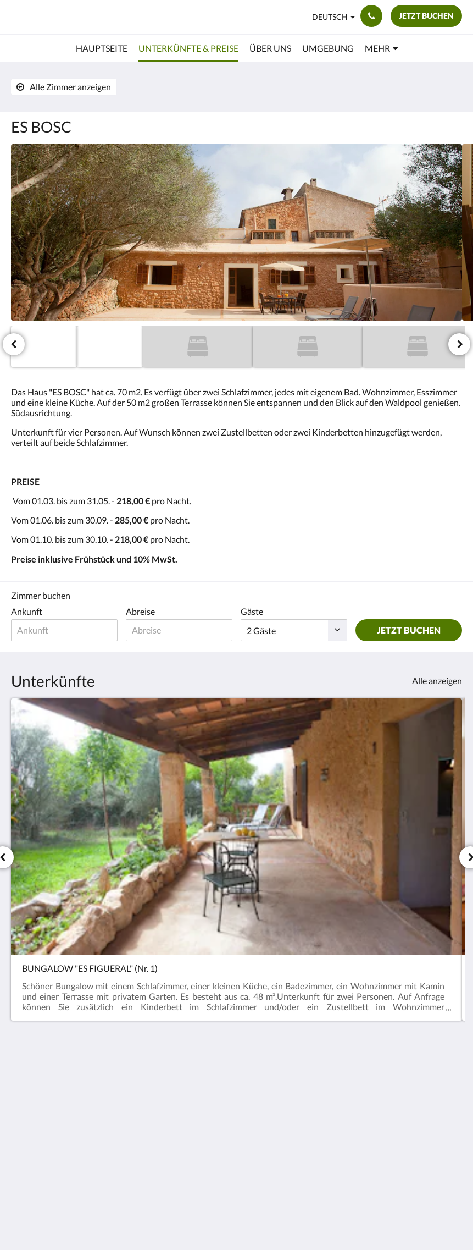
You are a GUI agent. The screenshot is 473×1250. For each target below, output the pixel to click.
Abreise (140, 611)
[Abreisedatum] (179, 630)
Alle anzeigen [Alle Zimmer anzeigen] (437, 680)
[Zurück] (14, 344)
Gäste (252, 611)
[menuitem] (101, 48)
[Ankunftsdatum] (64, 630)
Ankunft (26, 611)
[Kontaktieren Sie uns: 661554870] (371, 16)
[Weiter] (459, 344)
